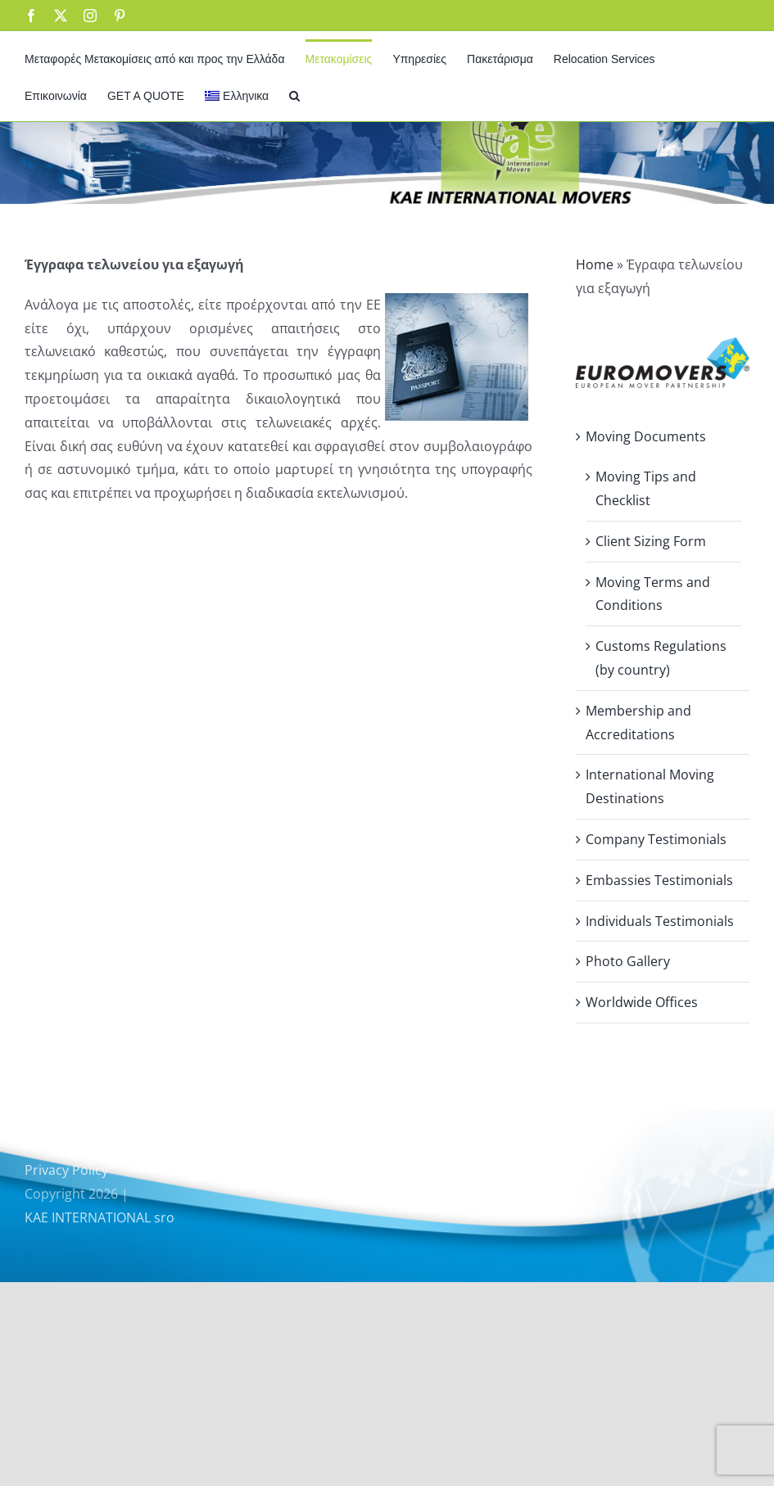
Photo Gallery (628, 961)
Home (594, 264)
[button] (294, 94)
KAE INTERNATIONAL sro (99, 1217)
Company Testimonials (656, 839)
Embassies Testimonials (659, 880)
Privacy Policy (66, 1170)
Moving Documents (646, 436)
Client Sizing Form (650, 541)
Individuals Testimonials (660, 921)
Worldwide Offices (642, 1002)
